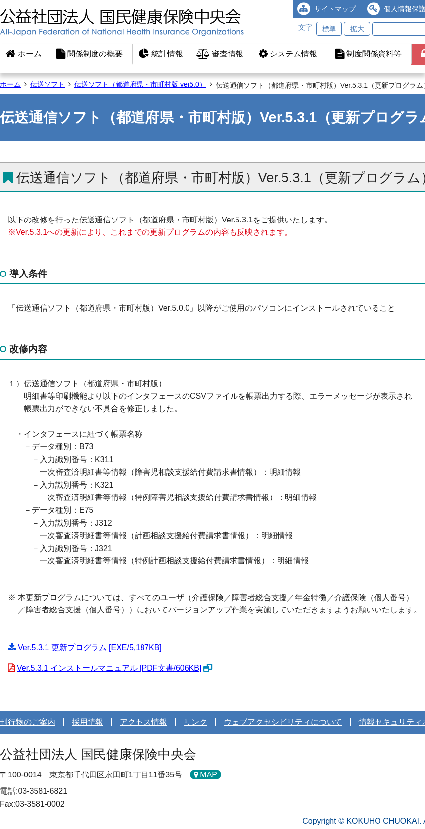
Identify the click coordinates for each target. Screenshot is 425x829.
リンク (195, 722)
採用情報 (87, 722)
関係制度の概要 (89, 54)
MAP (208, 775)
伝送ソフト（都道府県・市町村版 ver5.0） (140, 84)
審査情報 (219, 54)
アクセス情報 (143, 722)
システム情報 (288, 54)
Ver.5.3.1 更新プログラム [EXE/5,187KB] (90, 647)
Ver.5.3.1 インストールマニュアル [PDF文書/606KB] (109, 668)
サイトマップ (335, 9)
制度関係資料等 (368, 54)
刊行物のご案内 (27, 722)
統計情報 (161, 54)
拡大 (357, 29)
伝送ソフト (47, 84)
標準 (329, 29)
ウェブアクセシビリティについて (283, 722)
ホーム (23, 54)
